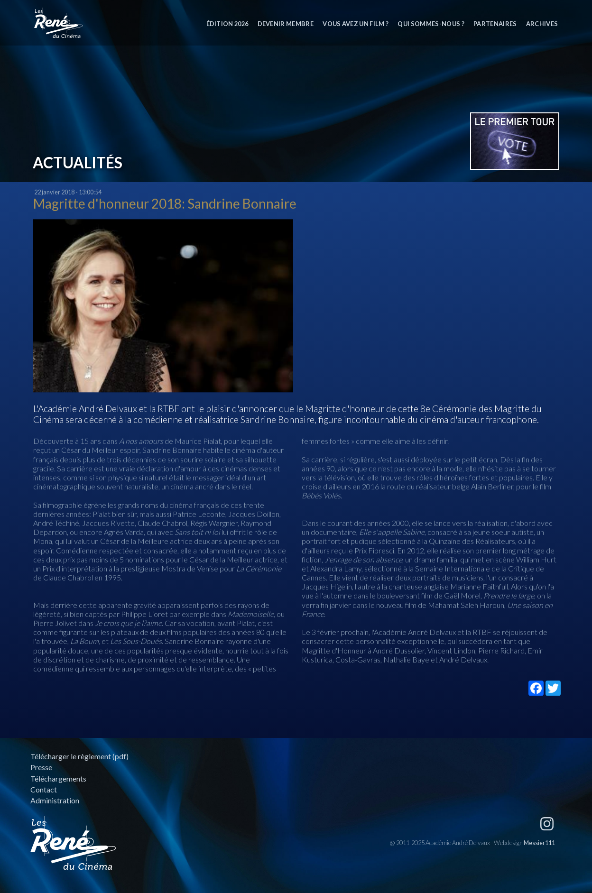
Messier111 (539, 843)
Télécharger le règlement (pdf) (79, 756)
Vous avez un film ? (355, 24)
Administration (54, 800)
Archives (542, 24)
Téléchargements (58, 778)
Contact (43, 789)
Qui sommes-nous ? (431, 24)
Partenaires (495, 24)
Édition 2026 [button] (227, 24)
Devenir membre (286, 24)
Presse (41, 767)
